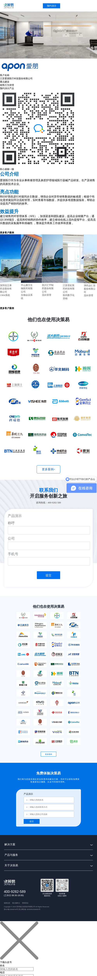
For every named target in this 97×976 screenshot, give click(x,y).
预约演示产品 (7, 88)
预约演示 (51, 5)
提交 (48, 575)
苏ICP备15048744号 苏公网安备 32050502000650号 (22, 909)
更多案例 (48, 754)
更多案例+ (48, 469)
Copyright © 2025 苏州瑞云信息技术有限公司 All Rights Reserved (26, 907)
